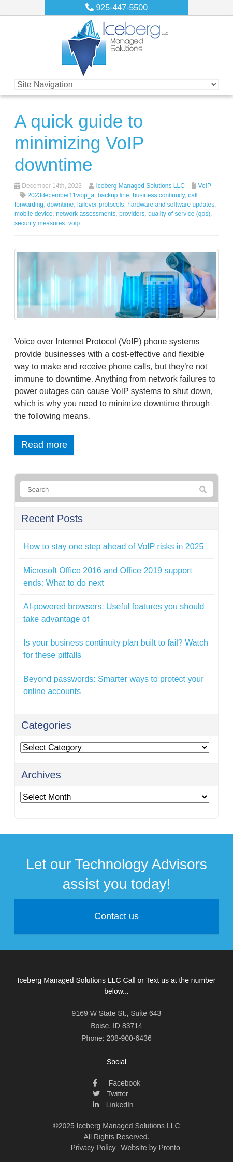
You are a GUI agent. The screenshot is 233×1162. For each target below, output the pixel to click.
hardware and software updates (170, 204)
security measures (39, 223)
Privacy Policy (92, 1147)
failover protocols (100, 204)
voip (74, 223)
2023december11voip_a (60, 195)
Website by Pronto (150, 1147)
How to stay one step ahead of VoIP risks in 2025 (113, 546)
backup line (113, 195)
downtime (60, 204)
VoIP (204, 186)
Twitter (110, 1094)
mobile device (33, 213)
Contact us (116, 916)
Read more (44, 444)
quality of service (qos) (179, 213)
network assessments (85, 213)
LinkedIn (113, 1105)
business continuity (159, 195)
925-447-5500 (116, 7)
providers (131, 213)
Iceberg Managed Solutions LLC (140, 186)
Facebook (116, 1083)
